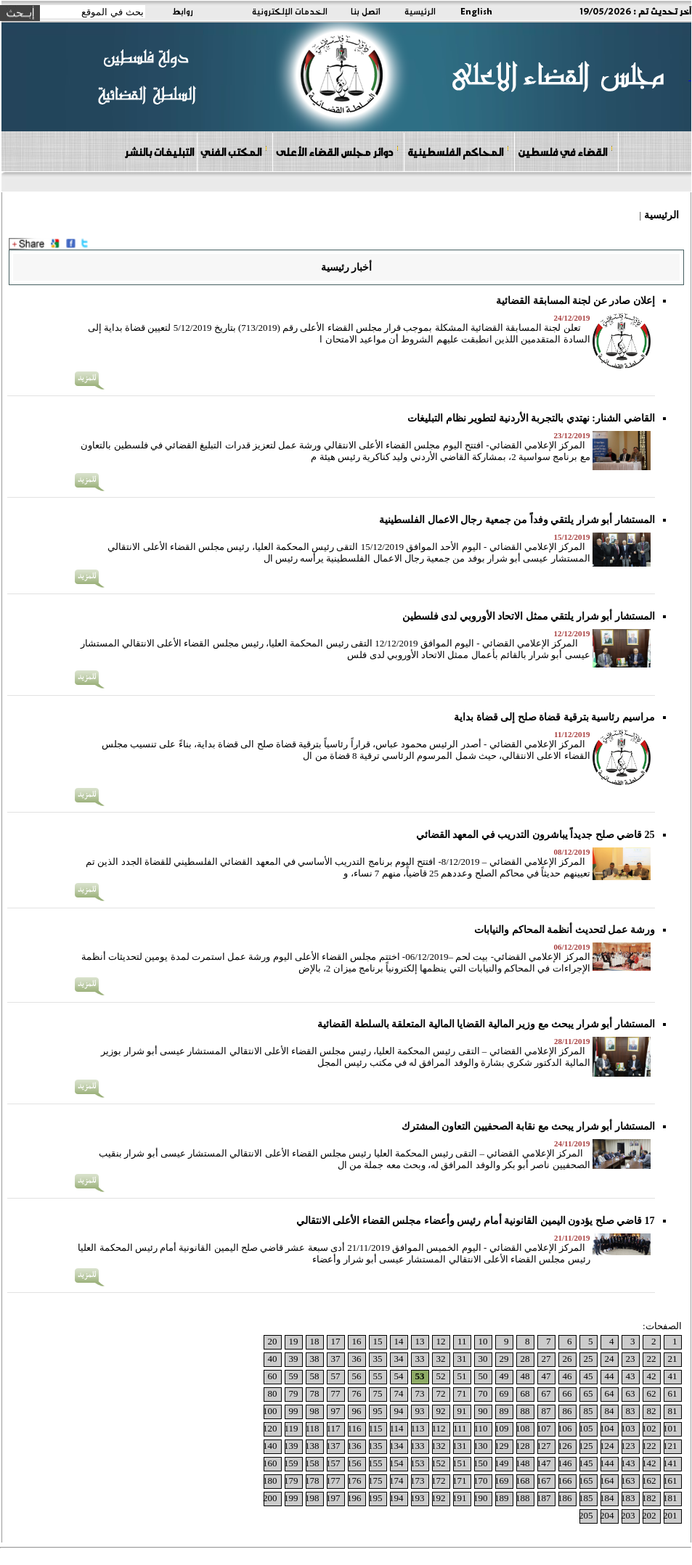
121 (670, 1445)
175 (375, 1480)
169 (501, 1480)
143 (628, 1463)
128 (523, 1445)
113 (417, 1428)
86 (567, 1410)
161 (670, 1480)
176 (354, 1480)
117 (333, 1428)
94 (399, 1410)
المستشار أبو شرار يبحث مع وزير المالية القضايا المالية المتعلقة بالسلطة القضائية (486, 1024)
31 (462, 1358)
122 (649, 1445)
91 (462, 1410)
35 (378, 1358)
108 (523, 1428)
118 (312, 1428)
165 (586, 1480)
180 (270, 1480)
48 (525, 1376)
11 (462, 1341)
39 (293, 1358)
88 (525, 1410)
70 (483, 1393)
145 (586, 1463)
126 (565, 1445)
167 (544, 1480)
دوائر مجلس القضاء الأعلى (337, 151)
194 (396, 1497)
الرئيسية (420, 11)
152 (438, 1463)
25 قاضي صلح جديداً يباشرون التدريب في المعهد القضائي (535, 834)
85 (588, 1410)
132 (438, 1445)
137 (333, 1445)
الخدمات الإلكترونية (289, 11)
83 (630, 1410)
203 (628, 1515)
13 (420, 1341)
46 (567, 1376)
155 (375, 1463)
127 (544, 1445)
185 (586, 1497)
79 (293, 1393)
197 (333, 1497)
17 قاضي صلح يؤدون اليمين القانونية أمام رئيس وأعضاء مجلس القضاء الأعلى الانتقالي (475, 1220)
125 (586, 1445)
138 (312, 1445)
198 (312, 1497)
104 (607, 1428)
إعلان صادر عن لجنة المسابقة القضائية (575, 300)
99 (293, 1410)
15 (378, 1341)
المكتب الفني (234, 151)
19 (293, 1341)
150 (480, 1463)
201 (670, 1515)
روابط (182, 11)
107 (544, 1428)
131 (459, 1445)
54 (399, 1376)
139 (291, 1445)
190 (480, 1497)
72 (441, 1393)
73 (420, 1393)
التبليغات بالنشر (159, 151)
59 (293, 1376)
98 (314, 1410)
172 (438, 1480)
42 (651, 1376)
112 (438, 1428)
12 (441, 1341)
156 (354, 1463)
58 (314, 1376)
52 (441, 1376)
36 (357, 1358)
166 (565, 1480)
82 (651, 1410)
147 (544, 1463)
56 (357, 1376)
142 (649, 1463)
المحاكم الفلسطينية (458, 151)
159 (291, 1463)
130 (480, 1445)
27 (546, 1358)
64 (609, 1393)
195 (375, 1497)
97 (336, 1410)
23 (630, 1358)
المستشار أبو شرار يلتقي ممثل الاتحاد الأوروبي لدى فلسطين (528, 616)
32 (441, 1358)
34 (399, 1358)
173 (417, 1480)
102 (649, 1428)
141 (670, 1463)
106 (565, 1428)
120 (270, 1428)
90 (483, 1410)
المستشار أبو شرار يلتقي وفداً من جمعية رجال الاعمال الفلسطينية (517, 519)
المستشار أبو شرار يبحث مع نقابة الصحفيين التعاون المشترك (528, 1126)
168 (523, 1480)
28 (525, 1358)
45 (588, 1376)
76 (357, 1393)
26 (567, 1358)
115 (375, 1428)
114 (396, 1428)
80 (272, 1393)
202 (649, 1515)
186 (565, 1497)
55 (378, 1376)
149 (501, 1463)
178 (312, 1480)
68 (525, 1393)
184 (607, 1497)
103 (628, 1428)
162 (649, 1480)
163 (628, 1480)
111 (460, 1428)
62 (651, 1393)
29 (504, 1358)
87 (546, 1410)
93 (420, 1410)
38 (314, 1358)
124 (607, 1445)
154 (396, 1463)
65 (588, 1393)
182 (649, 1497)
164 (607, 1480)
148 (523, 1463)
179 (291, 1480)
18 (314, 1341)
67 (546, 1393)
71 (462, 1393)
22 (651, 1358)
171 (459, 1480)
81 (672, 1410)
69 (504, 1393)
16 (357, 1341)
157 (333, 1463)
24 (609, 1358)
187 (544, 1497)
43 (630, 1376)
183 (628, 1497)
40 (272, 1358)
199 (291, 1497)
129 (501, 1445)
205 (586, 1515)
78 (314, 1393)
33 (420, 1358)
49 (504, 1376)
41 (672, 1376)
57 (336, 1376)
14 (399, 1341)
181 (670, 1497)
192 (438, 1497)
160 (270, 1463)
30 (483, 1358)
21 (672, 1358)
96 (357, 1410)
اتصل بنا (365, 11)
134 (396, 1445)
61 (672, 1393)
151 (459, 1463)
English (476, 11)
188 (523, 1497)
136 (354, 1445)
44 (609, 1376)
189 (501, 1497)
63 (630, 1393)
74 (399, 1393)
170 (480, 1480)
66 (567, 1393)
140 (270, 1445)
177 (333, 1480)
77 (336, 1393)
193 (417, 1497)
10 (483, 1341)
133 (417, 1445)
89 (504, 1410)
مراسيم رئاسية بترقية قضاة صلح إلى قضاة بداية (554, 717)
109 (501, 1428)
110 (480, 1428)
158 (312, 1463)
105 (586, 1428)
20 (272, 1341)
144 (607, 1463)
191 (459, 1497)
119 (291, 1428)
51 (462, 1376)
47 (546, 1376)
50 (483, 1376)
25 (588, 1358)
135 (375, 1445)
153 (417, 1463)
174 (396, 1480)
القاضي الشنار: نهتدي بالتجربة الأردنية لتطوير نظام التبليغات (530, 418)
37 (336, 1358)
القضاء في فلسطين (566, 151)
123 (628, 1445)
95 (378, 1410)
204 (607, 1515)
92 (441, 1410)
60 (272, 1376)
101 (670, 1428)
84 (609, 1410)
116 (354, 1428)
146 (565, 1463)
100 (270, 1410)
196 (354, 1497)
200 (270, 1497)
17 (336, 1341)
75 (378, 1393)
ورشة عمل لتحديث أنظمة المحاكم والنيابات (564, 929)
